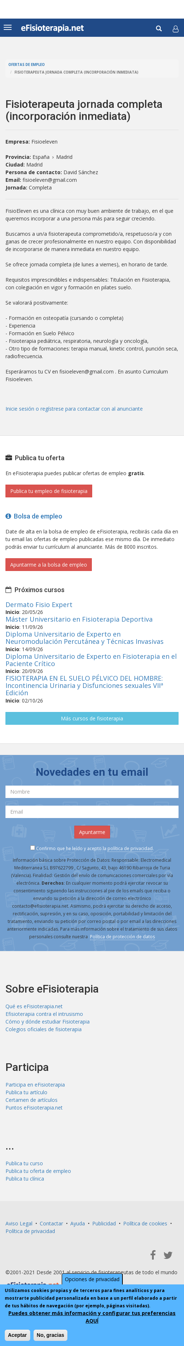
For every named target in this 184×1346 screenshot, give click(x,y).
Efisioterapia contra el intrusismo (44, 1013)
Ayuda (77, 1223)
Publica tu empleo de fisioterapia (48, 491)
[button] (175, 28)
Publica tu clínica (24, 1178)
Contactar (51, 1223)
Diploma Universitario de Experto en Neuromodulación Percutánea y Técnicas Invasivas (84, 638)
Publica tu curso (24, 1163)
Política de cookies (145, 1223)
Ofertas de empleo (26, 64)
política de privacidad (130, 848)
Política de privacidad (30, 1231)
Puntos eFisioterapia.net (34, 1107)
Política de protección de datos (122, 937)
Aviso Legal (18, 1223)
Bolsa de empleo (33, 516)
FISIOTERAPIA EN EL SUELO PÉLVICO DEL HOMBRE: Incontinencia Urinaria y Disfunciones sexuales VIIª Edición (84, 685)
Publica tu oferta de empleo (38, 1170)
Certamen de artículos (31, 1099)
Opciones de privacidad (92, 1279)
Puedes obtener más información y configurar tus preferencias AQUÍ (92, 1317)
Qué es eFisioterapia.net (34, 1006)
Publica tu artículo (26, 1092)
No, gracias (50, 1335)
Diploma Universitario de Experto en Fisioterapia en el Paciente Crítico (91, 660)
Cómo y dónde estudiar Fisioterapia (47, 1021)
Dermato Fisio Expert (39, 604)
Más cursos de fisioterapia (92, 718)
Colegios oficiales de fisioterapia (43, 1029)
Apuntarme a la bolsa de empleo (48, 564)
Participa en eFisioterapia (35, 1084)
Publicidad (104, 1223)
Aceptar (17, 1335)
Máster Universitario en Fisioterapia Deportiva (79, 619)
